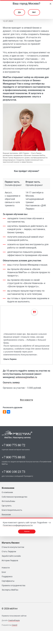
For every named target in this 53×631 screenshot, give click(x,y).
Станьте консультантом (13, 547)
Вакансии (6, 514)
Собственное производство (14, 497)
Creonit (14, 625)
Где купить (7, 506)
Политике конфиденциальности (18, 525)
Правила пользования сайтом (14, 616)
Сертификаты (8, 581)
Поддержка (7, 576)
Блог (4, 572)
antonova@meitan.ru (26, 377)
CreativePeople (14, 620)
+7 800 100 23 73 (13, 472)
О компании (7, 492)
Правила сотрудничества (13, 585)
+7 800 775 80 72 (13, 445)
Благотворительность (12, 510)
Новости (6, 568)
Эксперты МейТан (10, 590)
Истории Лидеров (10, 560)
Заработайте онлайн (11, 556)
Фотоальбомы (8, 501)
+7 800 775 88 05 (13, 457)
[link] (26, 400)
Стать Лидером (9, 551)
